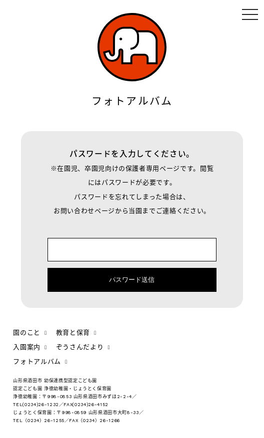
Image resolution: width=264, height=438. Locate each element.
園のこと (30, 332)
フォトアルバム (40, 361)
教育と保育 (76, 332)
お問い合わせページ (84, 211)
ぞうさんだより (83, 347)
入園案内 (30, 347)
